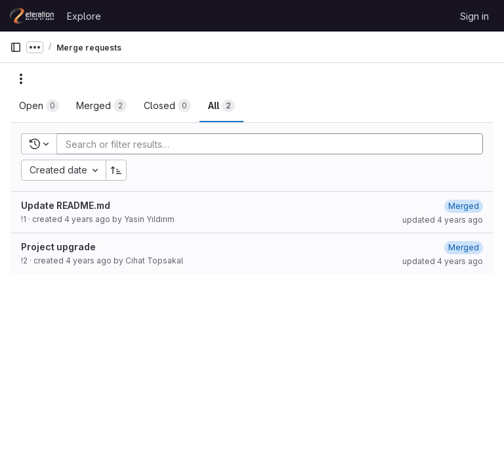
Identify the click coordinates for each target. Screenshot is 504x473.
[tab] (39, 105)
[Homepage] (31, 15)
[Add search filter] (273, 144)
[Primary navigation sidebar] (15, 47)
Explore (84, 16)
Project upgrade (58, 246)
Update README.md (65, 205)
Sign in (474, 16)
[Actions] (21, 78)
